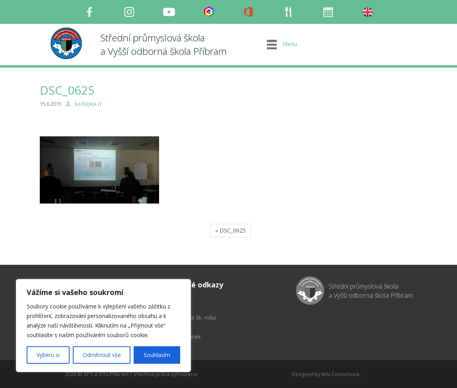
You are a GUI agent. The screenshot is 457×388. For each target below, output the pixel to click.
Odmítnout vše (102, 355)
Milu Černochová (340, 374)
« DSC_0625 (230, 230)
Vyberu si (48, 355)
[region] (103, 325)
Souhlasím (157, 355)
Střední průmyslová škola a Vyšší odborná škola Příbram (164, 44)
